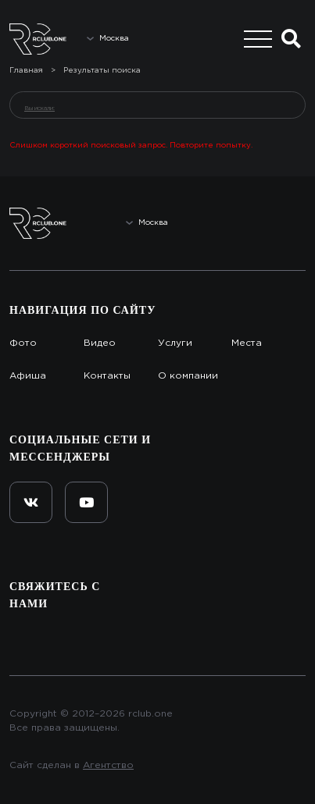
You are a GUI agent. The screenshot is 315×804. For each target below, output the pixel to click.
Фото (23, 343)
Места (246, 343)
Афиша (27, 376)
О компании (188, 376)
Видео (100, 343)
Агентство (108, 765)
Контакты (107, 376)
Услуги (175, 343)
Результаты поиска (102, 70)
